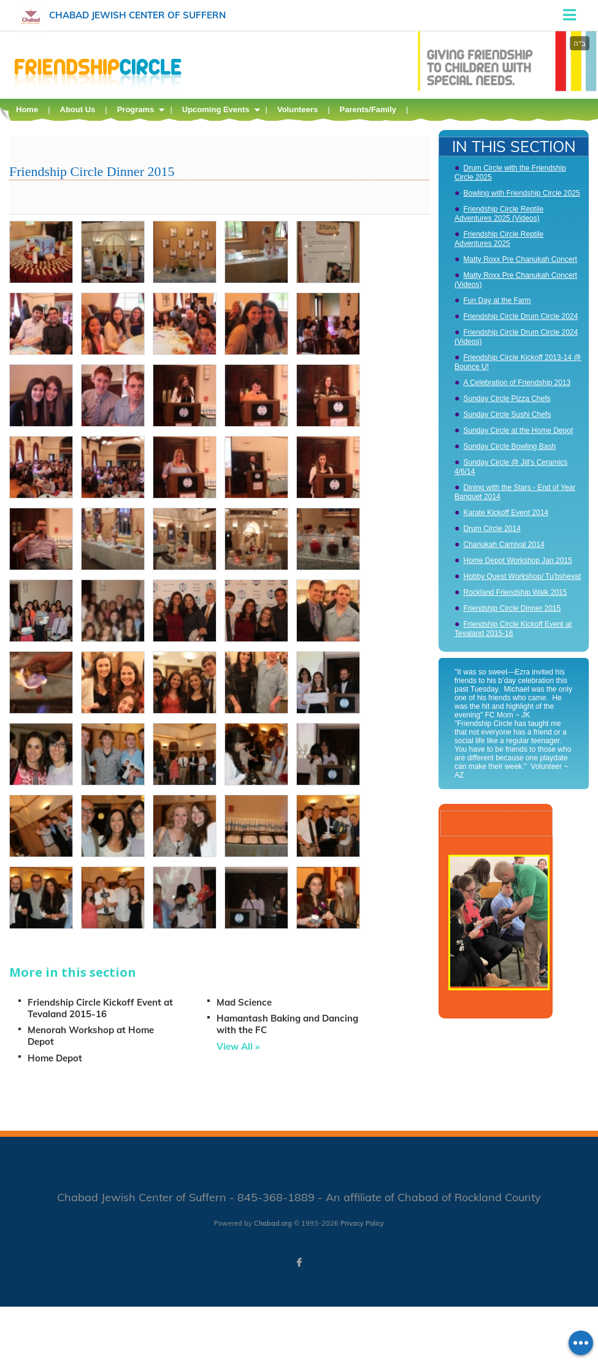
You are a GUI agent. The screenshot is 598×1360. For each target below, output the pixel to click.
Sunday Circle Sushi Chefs (507, 414)
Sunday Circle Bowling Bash (509, 446)
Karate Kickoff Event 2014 (505, 512)
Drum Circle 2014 (491, 528)
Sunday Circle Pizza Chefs (506, 398)
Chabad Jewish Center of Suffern (137, 15)
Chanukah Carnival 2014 (503, 544)
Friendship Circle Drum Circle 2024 (520, 316)
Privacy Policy (362, 1223)
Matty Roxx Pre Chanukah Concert (520, 259)
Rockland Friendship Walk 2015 (515, 592)
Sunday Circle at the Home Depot (518, 430)
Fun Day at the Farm (497, 300)
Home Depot (55, 1058)
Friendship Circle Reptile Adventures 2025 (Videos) (498, 214)
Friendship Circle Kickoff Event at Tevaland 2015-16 (100, 1008)
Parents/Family (368, 109)
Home (27, 109)
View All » (238, 1046)
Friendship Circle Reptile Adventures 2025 (498, 239)
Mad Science (244, 1002)
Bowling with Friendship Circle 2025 (521, 193)
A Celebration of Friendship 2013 (516, 382)
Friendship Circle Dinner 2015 (512, 608)
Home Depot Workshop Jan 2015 (517, 560)
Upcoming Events (216, 109)
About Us (78, 109)
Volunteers (297, 109)
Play (533, 1011)
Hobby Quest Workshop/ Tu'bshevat (522, 576)
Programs (136, 109)
